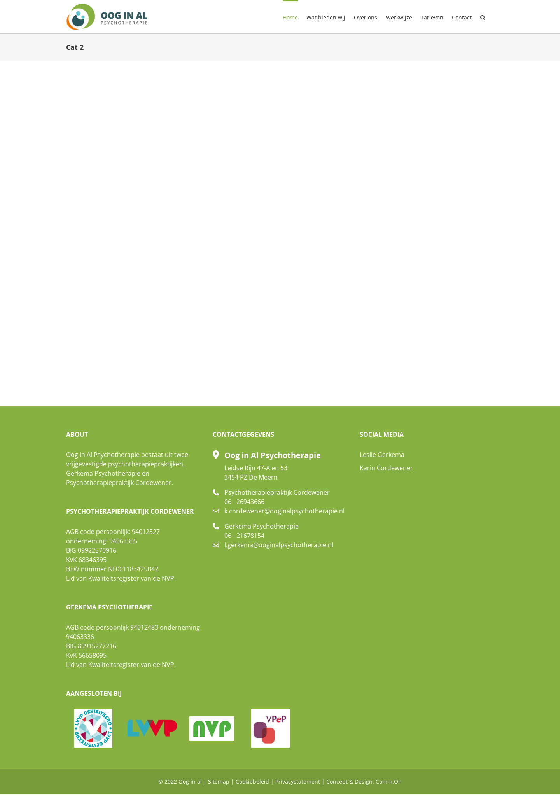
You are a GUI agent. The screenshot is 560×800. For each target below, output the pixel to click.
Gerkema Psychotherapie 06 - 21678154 (261, 531)
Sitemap (218, 781)
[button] (482, 16)
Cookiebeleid (252, 781)
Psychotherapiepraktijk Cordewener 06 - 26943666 (277, 497)
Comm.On (389, 781)
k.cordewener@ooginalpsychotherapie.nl (284, 511)
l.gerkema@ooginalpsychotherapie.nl (278, 545)
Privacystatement (297, 781)
